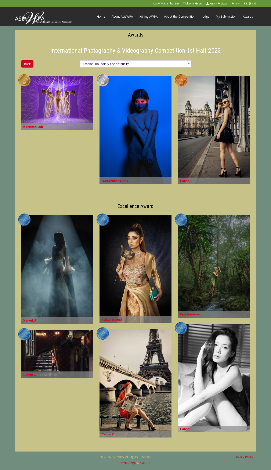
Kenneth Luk (33, 126)
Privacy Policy (243, 457)
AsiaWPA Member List (166, 3)
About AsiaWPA (122, 16)
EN (245, 3)
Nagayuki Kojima (115, 180)
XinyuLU (29, 320)
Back (27, 64)
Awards (248, 16)
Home (101, 16)
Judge (205, 16)
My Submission (226, 16)
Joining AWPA (148, 16)
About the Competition (179, 16)
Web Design (128, 463)
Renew (235, 3)
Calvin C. (186, 181)
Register (222, 3)
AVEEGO (145, 463)
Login (212, 3)
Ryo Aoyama (190, 314)
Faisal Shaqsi (112, 319)
